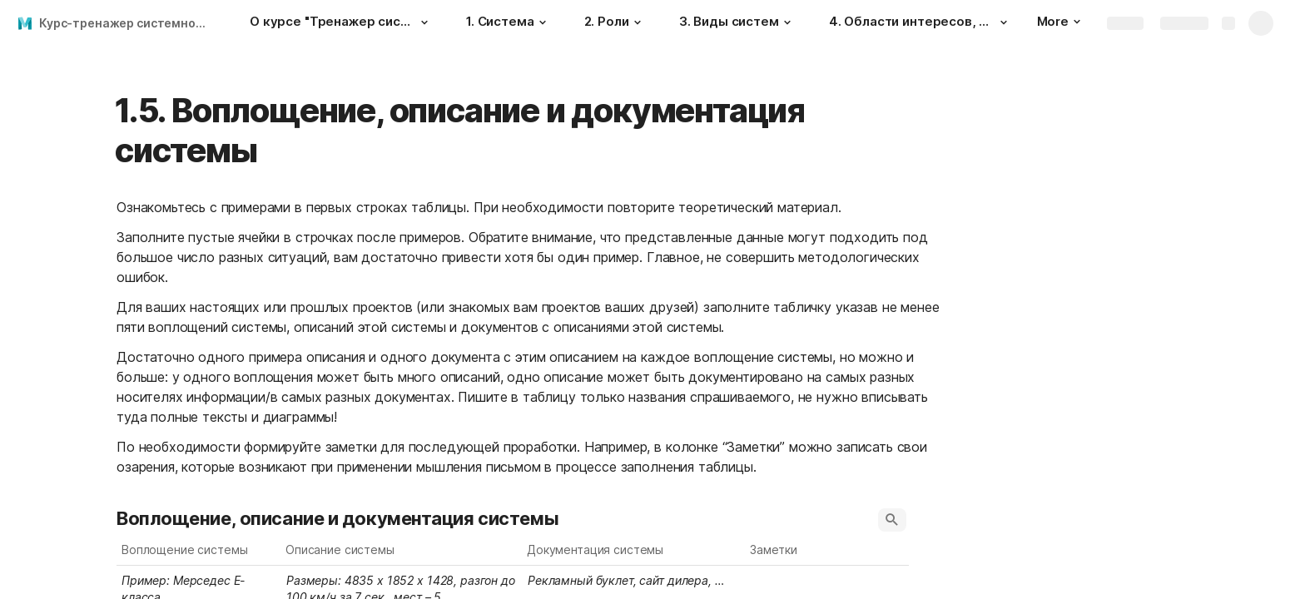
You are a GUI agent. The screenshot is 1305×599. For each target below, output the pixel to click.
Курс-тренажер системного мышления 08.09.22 (127, 23)
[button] (424, 22)
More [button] (1058, 21)
